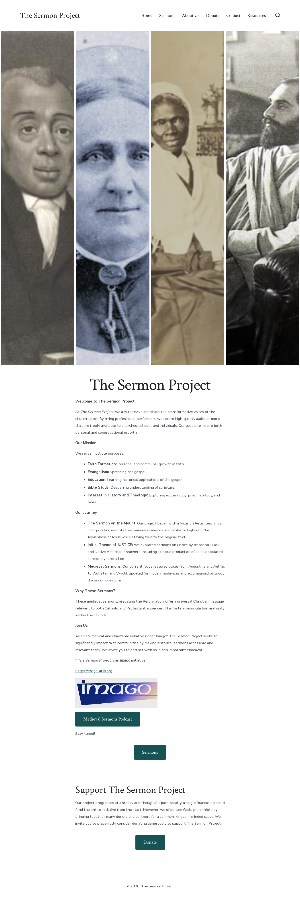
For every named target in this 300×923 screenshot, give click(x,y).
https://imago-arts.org (93, 670)
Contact (233, 15)
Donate (212, 15)
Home (146, 15)
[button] (37, 198)
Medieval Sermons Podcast (107, 719)
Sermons (167, 15)
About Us (190, 15)
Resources (256, 15)
